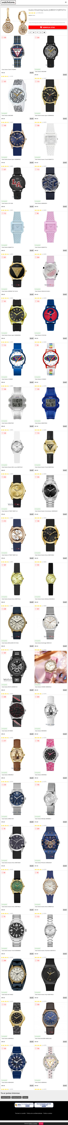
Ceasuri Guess (6, 1097)
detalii (31, 72)
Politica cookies (47, 1113)
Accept (41, 1123)
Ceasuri (25, 1097)
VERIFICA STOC (47, 27)
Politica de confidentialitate (34, 1113)
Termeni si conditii (20, 1113)
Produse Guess (16, 1097)
